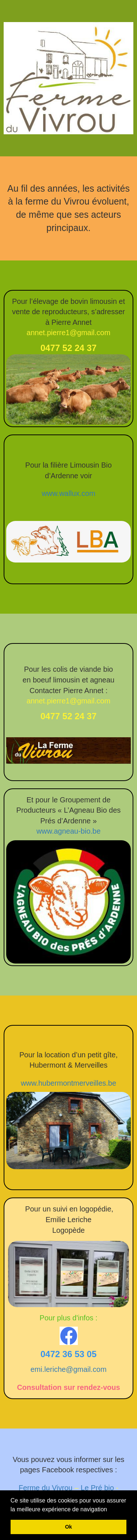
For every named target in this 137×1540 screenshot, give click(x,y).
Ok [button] (68, 1527)
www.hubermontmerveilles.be (68, 1083)
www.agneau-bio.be (69, 831)
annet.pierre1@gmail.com (68, 333)
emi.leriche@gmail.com (68, 1369)
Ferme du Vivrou (45, 1488)
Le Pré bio (97, 1488)
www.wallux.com (68, 493)
